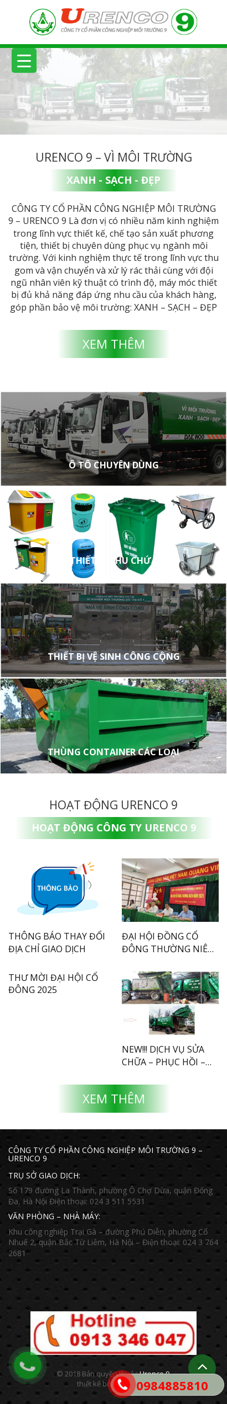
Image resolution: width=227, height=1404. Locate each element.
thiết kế (89, 1384)
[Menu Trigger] (24, 60)
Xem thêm (113, 343)
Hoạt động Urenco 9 (113, 805)
